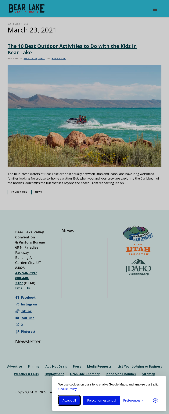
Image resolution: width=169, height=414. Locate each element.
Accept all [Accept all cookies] (69, 400)
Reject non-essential (101, 400)
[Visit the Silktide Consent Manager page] (155, 400)
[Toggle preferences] (133, 400)
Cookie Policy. (67, 389)
